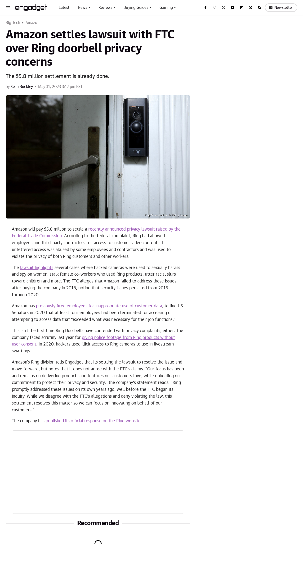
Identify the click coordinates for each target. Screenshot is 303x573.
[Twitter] (223, 7)
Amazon (33, 23)
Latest (64, 7)
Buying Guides (136, 7)
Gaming (166, 7)
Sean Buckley (22, 87)
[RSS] (259, 7)
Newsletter (281, 7)
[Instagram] (214, 7)
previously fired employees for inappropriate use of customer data (99, 306)
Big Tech (13, 23)
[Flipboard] (241, 7)
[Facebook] (205, 7)
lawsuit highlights (36, 268)
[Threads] (250, 7)
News (82, 7)
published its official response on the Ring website (93, 421)
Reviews (105, 7)
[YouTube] (232, 7)
